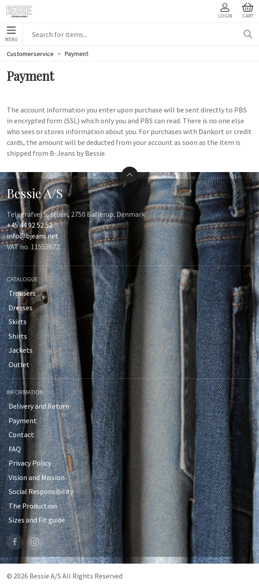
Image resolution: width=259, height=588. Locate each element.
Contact (21, 434)
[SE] (19, 11)
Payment (23, 420)
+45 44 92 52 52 (29, 224)
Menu (11, 34)
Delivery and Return (39, 406)
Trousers (22, 293)
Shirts (18, 336)
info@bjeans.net (32, 235)
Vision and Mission (37, 477)
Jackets (21, 350)
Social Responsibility (41, 491)
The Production (33, 505)
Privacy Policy (30, 462)
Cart (248, 11)
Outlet (19, 364)
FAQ (15, 448)
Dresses (21, 307)
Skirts (18, 321)
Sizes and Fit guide (37, 519)
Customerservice (30, 54)
